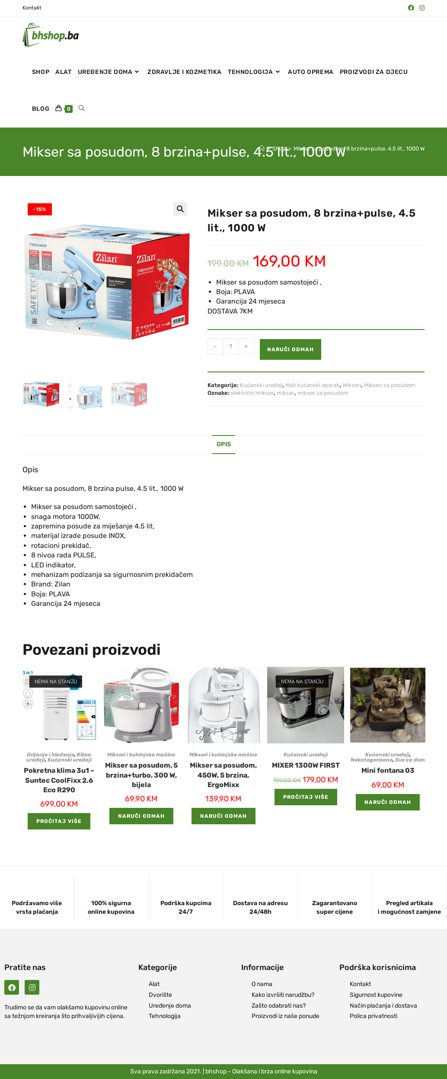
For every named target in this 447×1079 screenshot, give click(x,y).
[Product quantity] (231, 346)
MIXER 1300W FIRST (306, 765)
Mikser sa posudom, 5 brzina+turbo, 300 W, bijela (141, 775)
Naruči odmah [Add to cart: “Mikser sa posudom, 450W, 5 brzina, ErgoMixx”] (223, 816)
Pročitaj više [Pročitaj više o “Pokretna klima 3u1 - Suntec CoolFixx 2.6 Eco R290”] (59, 821)
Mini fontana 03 (388, 770)
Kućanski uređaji (261, 385)
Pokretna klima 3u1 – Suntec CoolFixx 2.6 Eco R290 (59, 780)
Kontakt (32, 8)
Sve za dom (410, 760)
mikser (285, 393)
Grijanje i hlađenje (50, 755)
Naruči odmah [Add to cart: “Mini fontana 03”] (387, 802)
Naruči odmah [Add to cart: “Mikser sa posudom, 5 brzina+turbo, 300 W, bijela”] (141, 816)
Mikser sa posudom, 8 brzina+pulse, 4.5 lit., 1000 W (359, 148)
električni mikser (252, 393)
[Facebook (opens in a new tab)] (411, 8)
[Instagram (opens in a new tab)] (421, 8)
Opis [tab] (224, 444)
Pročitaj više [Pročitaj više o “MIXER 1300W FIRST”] (306, 797)
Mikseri (352, 385)
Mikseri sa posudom (389, 385)
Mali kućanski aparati (313, 385)
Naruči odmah (290, 349)
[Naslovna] (262, 148)
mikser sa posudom (322, 393)
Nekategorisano (372, 760)
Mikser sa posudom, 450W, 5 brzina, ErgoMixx (223, 775)
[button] (180, 209)
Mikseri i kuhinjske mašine (141, 755)
